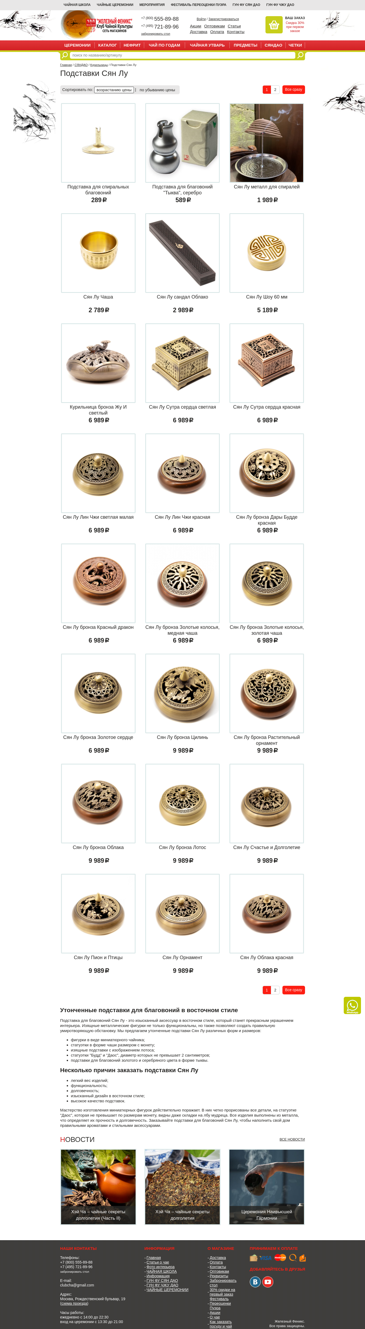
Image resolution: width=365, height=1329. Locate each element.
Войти (201, 19)
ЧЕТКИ (295, 45)
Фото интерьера (161, 1267)
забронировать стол (155, 33)
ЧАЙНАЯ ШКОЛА (162, 1271)
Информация (158, 1276)
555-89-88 (160, 19)
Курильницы (99, 64)
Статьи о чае (158, 1262)
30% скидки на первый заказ (222, 1292)
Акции (195, 26)
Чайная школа (77, 5)
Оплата (217, 31)
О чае (215, 1317)
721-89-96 (160, 27)
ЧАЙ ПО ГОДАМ (164, 45)
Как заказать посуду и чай (221, 1324)
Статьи (234, 26)
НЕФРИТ (132, 45)
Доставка (198, 31)
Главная (66, 64)
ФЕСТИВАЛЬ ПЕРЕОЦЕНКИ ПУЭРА (198, 5)
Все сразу (293, 89)
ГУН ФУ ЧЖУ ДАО (280, 5)
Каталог (107, 45)
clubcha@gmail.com (77, 1285)
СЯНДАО (273, 45)
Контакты (235, 31)
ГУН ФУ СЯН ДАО (246, 5)
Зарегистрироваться (223, 19)
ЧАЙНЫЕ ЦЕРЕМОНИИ (115, 5)
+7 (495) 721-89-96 (76, 1267)
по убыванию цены (157, 89)
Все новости (292, 1139)
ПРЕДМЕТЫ (245, 45)
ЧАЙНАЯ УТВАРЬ (207, 45)
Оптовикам (214, 26)
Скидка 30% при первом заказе (295, 27)
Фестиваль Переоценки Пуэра (220, 1303)
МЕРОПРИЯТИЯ (152, 5)
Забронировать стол (223, 1282)
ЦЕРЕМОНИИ (77, 45)
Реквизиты (219, 1276)
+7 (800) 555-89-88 (76, 1262)
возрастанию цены (114, 89)
